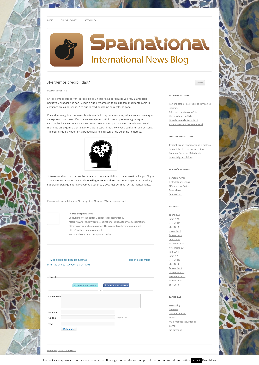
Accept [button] (196, 360)
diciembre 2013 (176, 272)
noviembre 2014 (177, 247)
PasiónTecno (175, 190)
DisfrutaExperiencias (179, 181)
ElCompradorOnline (179, 186)
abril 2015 (174, 227)
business (173, 309)
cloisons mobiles (177, 313)
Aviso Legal (91, 20)
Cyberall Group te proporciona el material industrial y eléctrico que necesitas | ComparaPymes (190, 149)
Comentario (55, 296)
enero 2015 (174, 239)
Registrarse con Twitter (85, 285)
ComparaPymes (177, 177)
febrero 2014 (175, 268)
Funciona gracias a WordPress (61, 350)
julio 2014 (174, 251)
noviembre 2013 (177, 276)
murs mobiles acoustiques (182, 321)
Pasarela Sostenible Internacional (186, 124)
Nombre (53, 312)
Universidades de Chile (180, 116)
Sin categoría (84, 201)
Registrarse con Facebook (116, 285)
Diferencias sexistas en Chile (183, 112)
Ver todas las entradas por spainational (90, 234)
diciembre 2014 (176, 243)
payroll (172, 325)
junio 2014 (174, 255)
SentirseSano (175, 194)
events (172, 317)
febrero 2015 (175, 235)
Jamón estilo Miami (141, 259)
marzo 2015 (175, 231)
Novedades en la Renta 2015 (183, 120)
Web (51, 324)
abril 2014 (174, 264)
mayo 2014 (174, 260)
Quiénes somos (69, 20)
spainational (119, 201)
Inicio (50, 20)
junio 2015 (174, 218)
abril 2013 (174, 284)
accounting (174, 305)
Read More (209, 360)
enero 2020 (174, 214)
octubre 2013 (175, 280)
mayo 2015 (174, 223)
